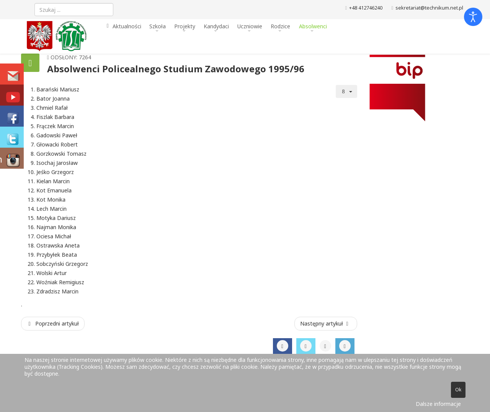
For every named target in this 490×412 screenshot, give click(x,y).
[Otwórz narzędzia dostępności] (473, 17)
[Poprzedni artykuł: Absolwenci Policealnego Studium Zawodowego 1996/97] (53, 324)
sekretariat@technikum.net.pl (429, 8)
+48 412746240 (365, 8)
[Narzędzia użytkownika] (346, 91)
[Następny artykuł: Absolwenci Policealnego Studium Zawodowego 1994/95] (325, 324)
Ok (458, 389)
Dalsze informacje (438, 403)
